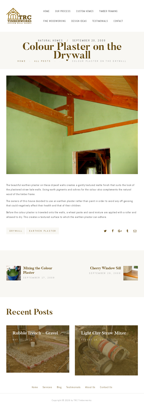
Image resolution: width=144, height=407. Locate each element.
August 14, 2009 (94, 339)
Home (21, 61)
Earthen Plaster (42, 230)
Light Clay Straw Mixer (103, 333)
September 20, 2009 (89, 40)
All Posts (42, 61)
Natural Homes (50, 40)
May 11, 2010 (23, 339)
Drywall (16, 230)
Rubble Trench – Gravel (35, 333)
